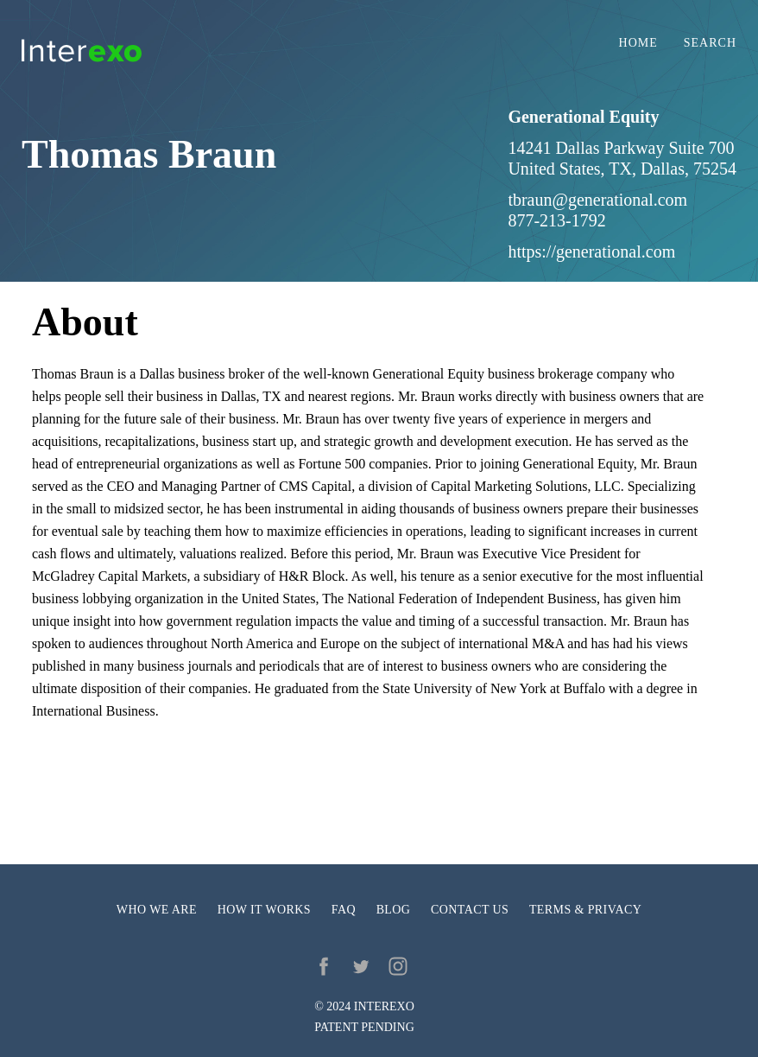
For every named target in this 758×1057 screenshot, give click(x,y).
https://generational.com (591, 251)
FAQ (344, 909)
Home (638, 43)
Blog (393, 909)
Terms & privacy (585, 909)
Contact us (469, 909)
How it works (264, 909)
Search (710, 43)
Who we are (157, 909)
